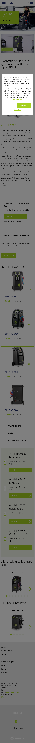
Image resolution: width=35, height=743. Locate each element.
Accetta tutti (24, 105)
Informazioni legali (11, 104)
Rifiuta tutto (17, 110)
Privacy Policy (17, 99)
